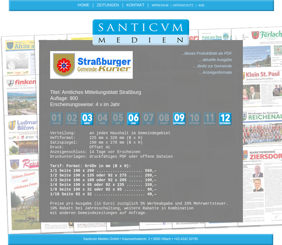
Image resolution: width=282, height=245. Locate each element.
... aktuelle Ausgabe (215, 59)
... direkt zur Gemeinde (212, 66)
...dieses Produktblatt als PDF (206, 53)
